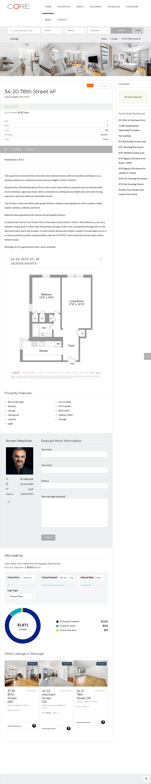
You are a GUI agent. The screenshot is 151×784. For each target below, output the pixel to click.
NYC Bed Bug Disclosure (131, 147)
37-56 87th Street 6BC (12, 696)
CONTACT (62, 19)
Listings (114, 39)
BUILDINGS (95, 6)
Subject (74, 483)
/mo (23, 112)
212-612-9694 (26, 484)
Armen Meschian (19, 441)
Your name (74, 451)
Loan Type (12, 590)
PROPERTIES (64, 6)
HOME (48, 6)
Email (31, 489)
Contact (30, 149)
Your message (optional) (74, 512)
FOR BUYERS (132, 6)
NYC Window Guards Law (131, 152)
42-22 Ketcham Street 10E (48, 696)
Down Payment (49, 577)
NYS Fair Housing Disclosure (133, 178)
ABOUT (80, 6)
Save (103, 86)
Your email (74, 467)
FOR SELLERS (113, 6)
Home (104, 39)
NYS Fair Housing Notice (131, 184)
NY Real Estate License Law (132, 141)
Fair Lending (125, 135)
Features (17, 149)
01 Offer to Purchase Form (132, 120)
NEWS (48, 19)
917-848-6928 (26, 479)
